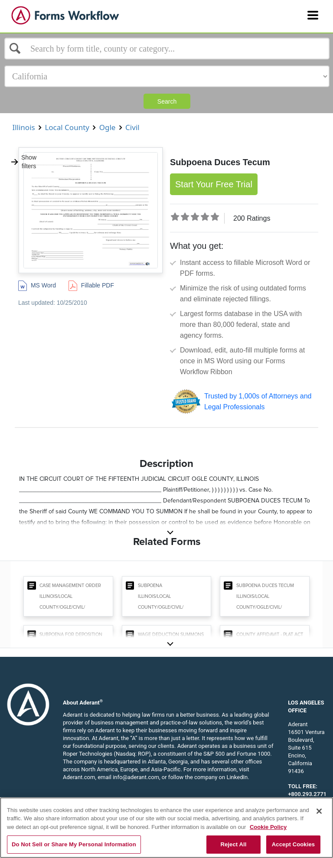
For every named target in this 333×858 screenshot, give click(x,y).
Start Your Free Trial (213, 184)
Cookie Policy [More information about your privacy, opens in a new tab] (268, 827)
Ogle (107, 127)
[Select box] (167, 48)
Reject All (233, 844)
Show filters (23, 162)
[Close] (319, 811)
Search (166, 101)
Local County (67, 127)
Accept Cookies (293, 844)
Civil (132, 127)
